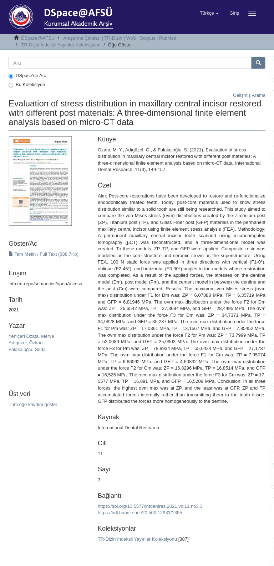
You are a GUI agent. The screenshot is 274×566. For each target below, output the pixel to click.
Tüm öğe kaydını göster (33, 404)
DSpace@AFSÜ (38, 38)
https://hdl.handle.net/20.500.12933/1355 (140, 512)
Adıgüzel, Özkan (25, 342)
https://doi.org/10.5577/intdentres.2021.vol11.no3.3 (150, 506)
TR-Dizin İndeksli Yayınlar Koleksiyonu (61, 44)
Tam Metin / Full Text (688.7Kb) (43, 254)
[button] (209, 13)
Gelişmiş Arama (249, 95)
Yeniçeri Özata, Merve (31, 336)
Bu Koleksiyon (27, 84)
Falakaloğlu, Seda (27, 349)
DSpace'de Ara (27, 76)
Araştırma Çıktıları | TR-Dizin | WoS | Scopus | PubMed (119, 38)
